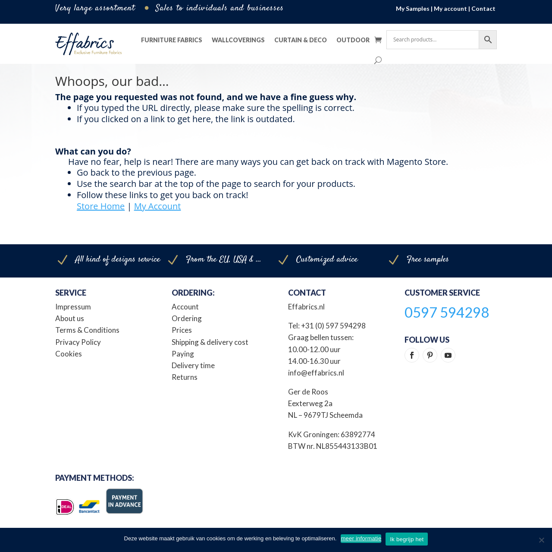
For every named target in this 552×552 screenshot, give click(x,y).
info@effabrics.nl (316, 372)
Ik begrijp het (406, 539)
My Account (157, 206)
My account (450, 8)
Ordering (187, 318)
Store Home (101, 206)
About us (69, 318)
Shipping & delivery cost (210, 342)
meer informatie (361, 538)
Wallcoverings (238, 40)
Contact (483, 8)
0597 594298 (447, 312)
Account (185, 306)
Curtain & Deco (300, 40)
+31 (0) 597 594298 (333, 325)
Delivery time (193, 365)
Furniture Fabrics (171, 40)
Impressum (73, 306)
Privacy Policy (78, 342)
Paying (183, 353)
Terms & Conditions (87, 329)
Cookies (68, 353)
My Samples (413, 8)
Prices (182, 329)
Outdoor (353, 40)
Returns (185, 377)
